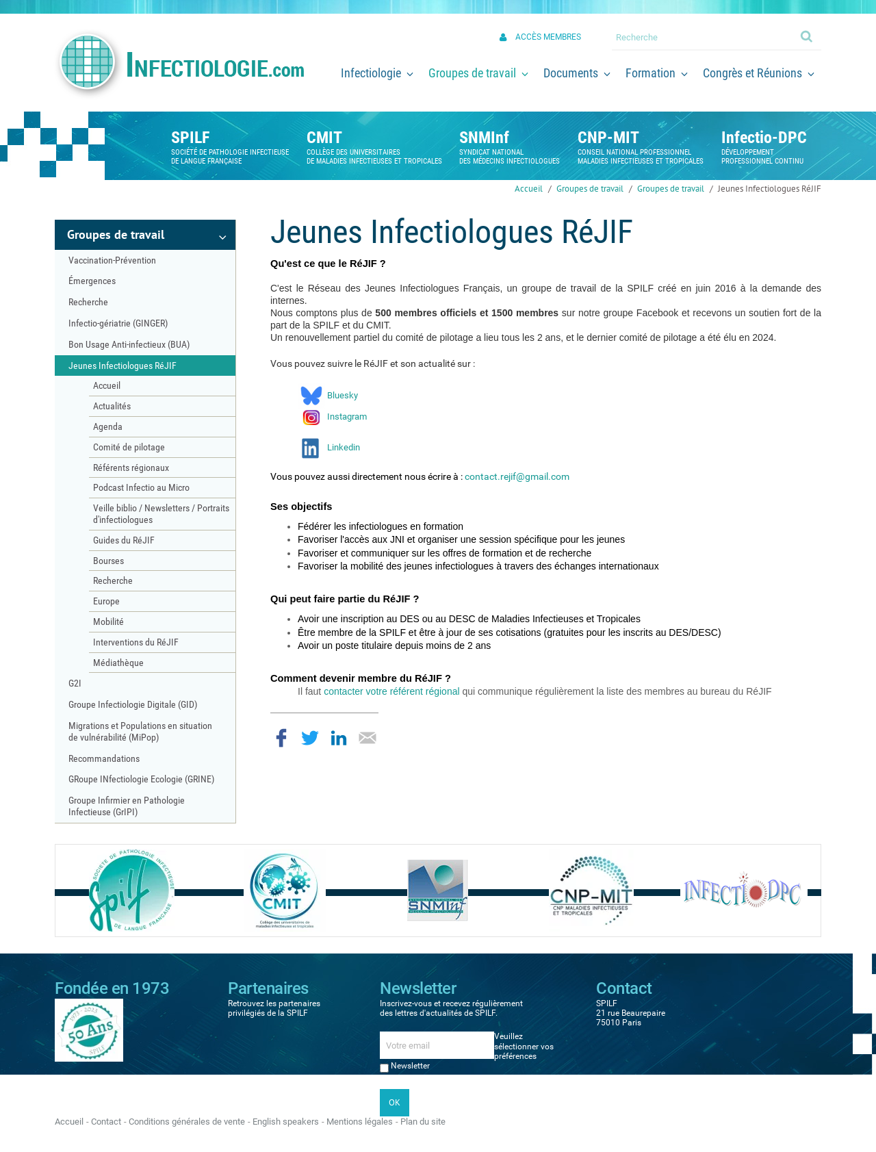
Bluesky (341, 395)
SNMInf (484, 137)
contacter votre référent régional (391, 691)
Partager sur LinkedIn (339, 738)
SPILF (190, 137)
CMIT (324, 137)
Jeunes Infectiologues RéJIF (769, 188)
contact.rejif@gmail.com (517, 476)
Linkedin (343, 447)
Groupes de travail (589, 188)
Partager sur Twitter (310, 738)
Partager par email (367, 738)
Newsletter (410, 1066)
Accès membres (548, 37)
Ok (807, 35)
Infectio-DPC (764, 137)
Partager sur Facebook (281, 738)
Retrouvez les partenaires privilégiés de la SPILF (274, 1008)
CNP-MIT (608, 137)
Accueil (529, 188)
